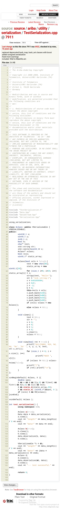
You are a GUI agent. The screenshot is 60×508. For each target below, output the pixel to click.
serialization (11, 33)
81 (7, 322)
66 (7, 283)
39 (7, 210)
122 (6, 439)
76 (7, 310)
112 (6, 412)
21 (7, 135)
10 (7, 92)
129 (6, 460)
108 (6, 402)
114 (6, 417)
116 (6, 424)
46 (7, 227)
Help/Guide (41, 10)
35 (7, 198)
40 (7, 212)
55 (7, 252)
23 (7, 144)
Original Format (37, 497)
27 (7, 163)
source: (7, 28)
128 (6, 458)
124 (6, 444)
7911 (9, 37)
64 (7, 278)
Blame (41, 24)
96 (7, 370)
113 (6, 414)
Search (39, 18)
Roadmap (32, 14)
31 (7, 181)
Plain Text (19, 497)
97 (7, 373)
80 (7, 320)
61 (7, 266)
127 (6, 455)
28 (7, 167)
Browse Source (49, 14)
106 (6, 397)
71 (7, 295)
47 (7, 232)
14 (7, 106)
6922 (37, 47)
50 (7, 239)
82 (7, 325)
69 (7, 290)
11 (7, 95)
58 (7, 259)
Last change (7, 47)
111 (6, 409)
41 (7, 215)
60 (7, 264)
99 (7, 378)
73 (7, 300)
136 (6, 480)
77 (7, 312)
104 (6, 392)
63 (7, 276)
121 (6, 436)
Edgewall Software (28, 502)
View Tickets (25, 18)
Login (31, 10)
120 (6, 434)
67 (7, 285)
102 (6, 387)
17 (7, 118)
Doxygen (52, 18)
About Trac (53, 10)
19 (7, 128)
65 (7, 281)
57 (7, 256)
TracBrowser (18, 490)
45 (7, 225)
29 (7, 172)
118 (6, 429)
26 (7, 158)
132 (6, 470)
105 (6, 395)
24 (7, 149)
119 (6, 431)
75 (7, 307)
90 (7, 344)
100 (6, 380)
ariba (32, 28)
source (19, 28)
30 (7, 177)
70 (7, 293)
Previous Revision (17, 22)
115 (6, 419)
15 (7, 109)
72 (7, 298)
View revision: (15, 42)
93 (7, 361)
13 (7, 104)
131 (6, 465)
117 (6, 426)
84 (7, 330)
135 (6, 477)
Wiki (21, 14)
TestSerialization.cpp (40, 33)
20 (7, 132)
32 (7, 186)
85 (7, 332)
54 (7, 249)
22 (7, 139)
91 (7, 351)
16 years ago (7, 49)
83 (7, 327)
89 (7, 342)
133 (6, 472)
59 (7, 261)
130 (6, 463)
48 (7, 234)
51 (7, 242)
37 (7, 205)
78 (7, 315)
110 (6, 407)
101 (6, 383)
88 (7, 339)
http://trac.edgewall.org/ (49, 507)
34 (7, 193)
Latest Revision (34, 22)
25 (7, 153)
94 (7, 365)
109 (6, 404)
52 (7, 244)
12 (7, 99)
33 (7, 189)
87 (7, 337)
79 (7, 317)
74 (7, 303)
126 (6, 451)
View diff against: (47, 42)
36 (7, 202)
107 (6, 400)
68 (7, 288)
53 (7, 247)
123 (6, 441)
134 (6, 475)
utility (42, 28)
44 (7, 222)
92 (7, 356)
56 (7, 254)
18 (7, 123)
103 (6, 390)
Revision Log (52, 24)
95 (7, 368)
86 (7, 335)
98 (7, 375)
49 (7, 237)
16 (7, 113)
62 (7, 271)
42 (7, 217)
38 (7, 207)
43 (7, 220)
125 (6, 446)
